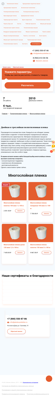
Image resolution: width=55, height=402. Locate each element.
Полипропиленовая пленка (11, 11)
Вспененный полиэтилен (28, 7)
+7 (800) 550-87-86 (40, 50)
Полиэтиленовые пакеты (11, 43)
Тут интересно (36, 43)
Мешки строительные (32, 31)
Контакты (25, 43)
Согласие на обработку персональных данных (18, 386)
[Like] (53, 143)
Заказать (20, 210)
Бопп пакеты (43, 35)
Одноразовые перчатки (10, 7)
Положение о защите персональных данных (17, 390)
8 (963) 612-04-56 (40, 58)
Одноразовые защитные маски (31, 3)
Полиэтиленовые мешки (31, 27)
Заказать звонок (42, 61)
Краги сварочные (27, 19)
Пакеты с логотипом (29, 35)
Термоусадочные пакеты (11, 19)
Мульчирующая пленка (10, 15)
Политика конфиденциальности (38, 394)
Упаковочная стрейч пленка (11, 27)
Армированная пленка (27, 15)
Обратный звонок (18, 67)
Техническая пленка (12, 3)
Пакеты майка (46, 31)
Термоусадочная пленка (34, 39)
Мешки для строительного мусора (13, 39)
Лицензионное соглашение (30, 382)
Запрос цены (7, 67)
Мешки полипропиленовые (11, 35)
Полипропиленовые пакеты (31, 11)
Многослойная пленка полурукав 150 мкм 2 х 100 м (40, 205)
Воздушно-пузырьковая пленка (12, 31)
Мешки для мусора (45, 23)
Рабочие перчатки (31, 23)
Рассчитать (27, 85)
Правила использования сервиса (13, 394)
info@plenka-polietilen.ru (41, 53)
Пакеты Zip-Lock (8, 23)
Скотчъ (19, 23)
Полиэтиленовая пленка (43, 19)
